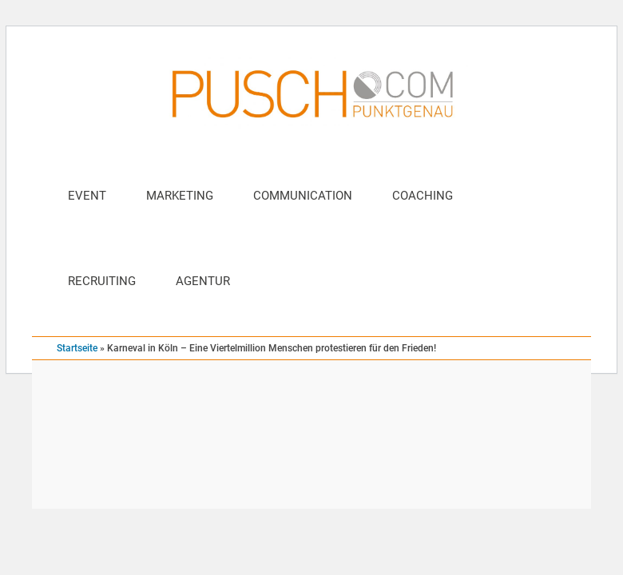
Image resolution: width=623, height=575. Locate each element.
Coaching (422, 195)
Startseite (77, 348)
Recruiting (102, 281)
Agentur (203, 281)
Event (87, 195)
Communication (302, 195)
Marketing (179, 195)
